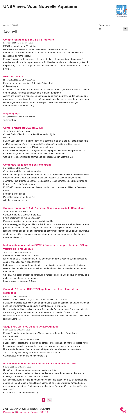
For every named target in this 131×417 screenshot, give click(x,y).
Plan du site (9, 412)
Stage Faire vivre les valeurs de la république (30, 326)
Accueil (6, 25)
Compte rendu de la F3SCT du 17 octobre (28, 39)
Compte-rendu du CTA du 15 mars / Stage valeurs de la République (44, 208)
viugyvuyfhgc (11, 113)
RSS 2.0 (44, 412)
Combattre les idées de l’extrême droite (27, 164)
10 (49, 400)
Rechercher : (105, 25)
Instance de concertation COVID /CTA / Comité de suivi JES (39, 363)
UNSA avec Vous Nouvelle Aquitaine (40, 6)
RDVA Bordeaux (13, 76)
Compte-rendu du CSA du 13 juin (23, 127)
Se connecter (22, 412)
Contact (34, 412)
